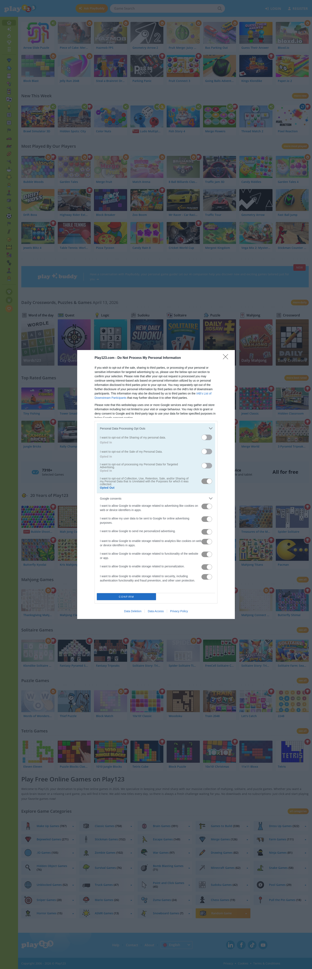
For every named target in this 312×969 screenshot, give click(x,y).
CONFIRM (126, 596)
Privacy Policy (179, 611)
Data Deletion (132, 611)
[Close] (227, 358)
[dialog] (156, 484)
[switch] (206, 437)
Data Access (156, 611)
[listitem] (156, 428)
